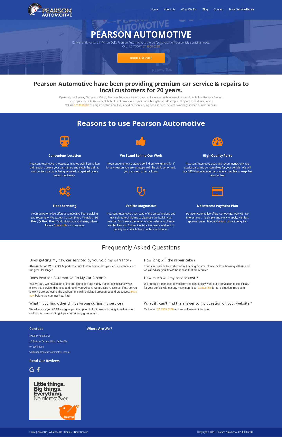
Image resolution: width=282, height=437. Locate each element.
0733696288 (81, 105)
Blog (205, 9)
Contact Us (60, 225)
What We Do (188, 9)
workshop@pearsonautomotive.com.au (49, 352)
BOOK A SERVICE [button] (141, 58)
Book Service (81, 432)
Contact (218, 9)
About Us (169, 9)
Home (154, 9)
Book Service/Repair (241, 9)
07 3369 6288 (151, 46)
